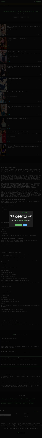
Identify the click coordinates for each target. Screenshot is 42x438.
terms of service (18, 220)
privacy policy (24, 220)
